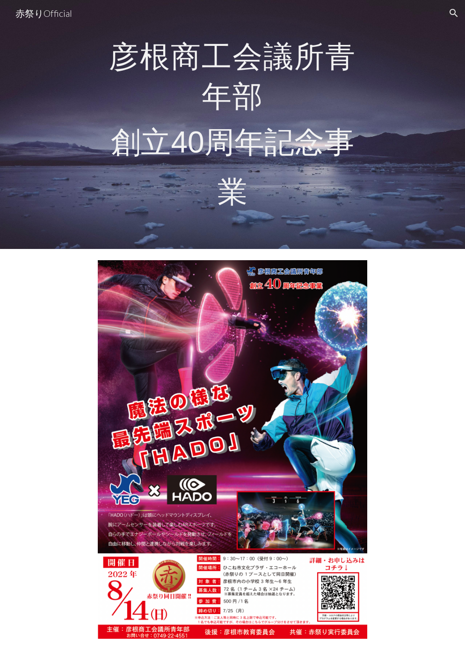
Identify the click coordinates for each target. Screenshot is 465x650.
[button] (454, 13)
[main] (232, 124)
